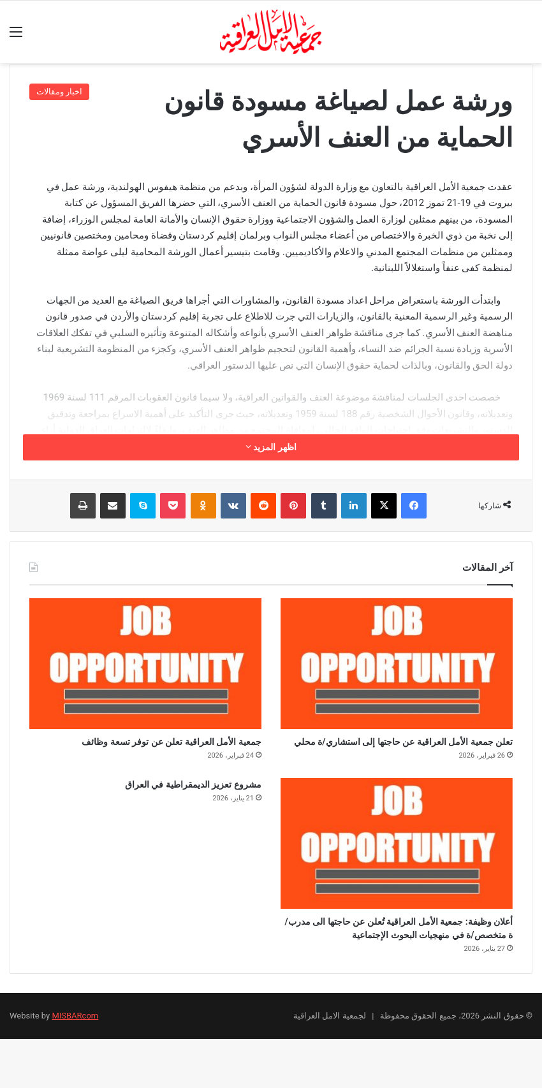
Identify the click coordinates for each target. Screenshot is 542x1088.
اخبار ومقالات (59, 91)
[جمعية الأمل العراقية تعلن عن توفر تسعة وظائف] (145, 663)
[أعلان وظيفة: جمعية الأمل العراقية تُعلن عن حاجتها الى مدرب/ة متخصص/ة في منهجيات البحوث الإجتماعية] (397, 865)
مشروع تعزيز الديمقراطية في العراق (162, 809)
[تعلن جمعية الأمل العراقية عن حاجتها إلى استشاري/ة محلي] (397, 663)
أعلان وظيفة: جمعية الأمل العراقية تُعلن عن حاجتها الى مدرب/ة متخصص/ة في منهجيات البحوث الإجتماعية (398, 964)
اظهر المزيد (271, 447)
